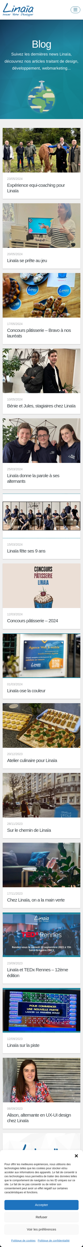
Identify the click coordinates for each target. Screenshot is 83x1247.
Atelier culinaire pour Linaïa (32, 760)
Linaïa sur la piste (23, 1045)
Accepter (41, 1205)
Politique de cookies (23, 1240)
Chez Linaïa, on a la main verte (36, 899)
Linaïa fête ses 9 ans (26, 550)
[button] (76, 1155)
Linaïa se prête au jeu (27, 260)
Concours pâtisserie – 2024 (32, 620)
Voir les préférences (41, 1229)
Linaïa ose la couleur (26, 690)
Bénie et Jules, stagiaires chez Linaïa (41, 405)
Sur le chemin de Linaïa (29, 830)
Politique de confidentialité (54, 1240)
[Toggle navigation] (75, 9)
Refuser (41, 1217)
